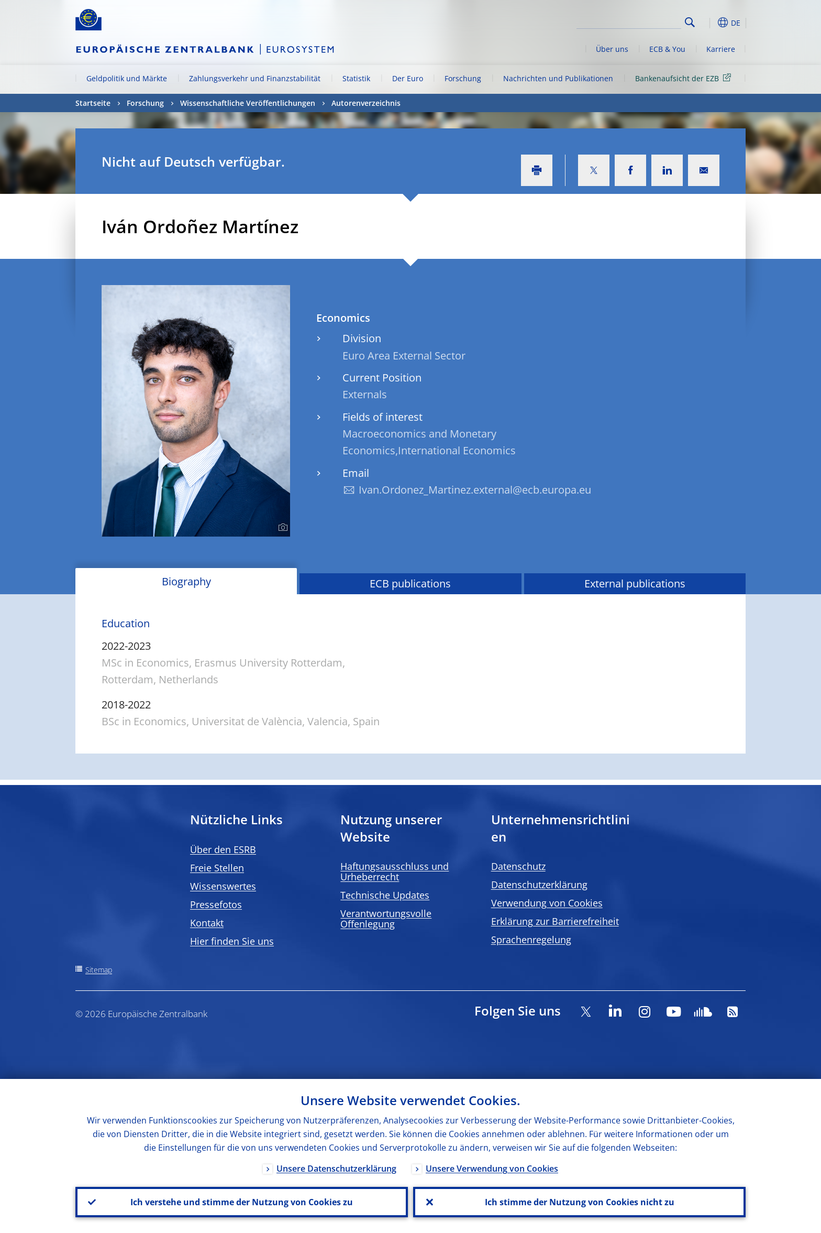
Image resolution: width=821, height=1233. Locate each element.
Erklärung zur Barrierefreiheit (555, 921)
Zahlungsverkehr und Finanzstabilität (254, 78)
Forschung (463, 78)
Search (689, 22)
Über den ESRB (223, 849)
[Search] (628, 21)
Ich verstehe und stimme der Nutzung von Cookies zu (241, 1202)
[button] (709, 22)
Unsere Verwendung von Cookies (492, 1168)
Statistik (356, 78)
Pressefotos (216, 904)
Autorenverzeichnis (366, 103)
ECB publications (410, 583)
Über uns (612, 49)
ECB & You (667, 49)
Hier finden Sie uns (232, 941)
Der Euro (407, 78)
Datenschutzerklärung (539, 884)
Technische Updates (384, 895)
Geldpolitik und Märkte (126, 78)
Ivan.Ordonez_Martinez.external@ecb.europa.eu (475, 490)
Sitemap (98, 970)
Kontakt (207, 922)
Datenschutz (518, 866)
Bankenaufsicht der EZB (685, 77)
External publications (634, 583)
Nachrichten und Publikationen (558, 78)
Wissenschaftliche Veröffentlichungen (247, 103)
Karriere (720, 49)
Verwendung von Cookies (547, 903)
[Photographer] (281, 527)
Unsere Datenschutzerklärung (336, 1168)
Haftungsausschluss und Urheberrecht (394, 871)
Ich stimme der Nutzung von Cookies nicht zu (579, 1202)
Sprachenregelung (531, 939)
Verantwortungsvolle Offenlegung (385, 918)
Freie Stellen (217, 867)
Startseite (92, 103)
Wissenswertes (223, 886)
